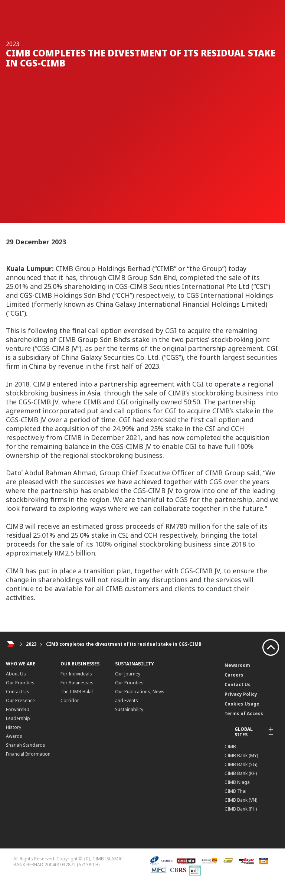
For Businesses (77, 683)
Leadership (18, 718)
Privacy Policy (241, 694)
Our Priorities (20, 683)
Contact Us (17, 691)
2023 (31, 644)
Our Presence (20, 700)
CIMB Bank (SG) (241, 764)
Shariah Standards (25, 745)
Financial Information (28, 754)
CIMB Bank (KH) (241, 773)
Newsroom (237, 665)
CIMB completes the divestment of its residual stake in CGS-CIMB (124, 644)
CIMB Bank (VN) (241, 800)
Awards (14, 736)
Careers (234, 675)
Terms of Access (244, 713)
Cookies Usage (242, 704)
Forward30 (17, 709)
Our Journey (127, 674)
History (13, 727)
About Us (16, 674)
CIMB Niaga (237, 782)
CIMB (230, 746)
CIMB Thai (235, 791)
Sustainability (129, 709)
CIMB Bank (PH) (241, 809)
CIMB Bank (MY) (241, 755)
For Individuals (76, 674)
